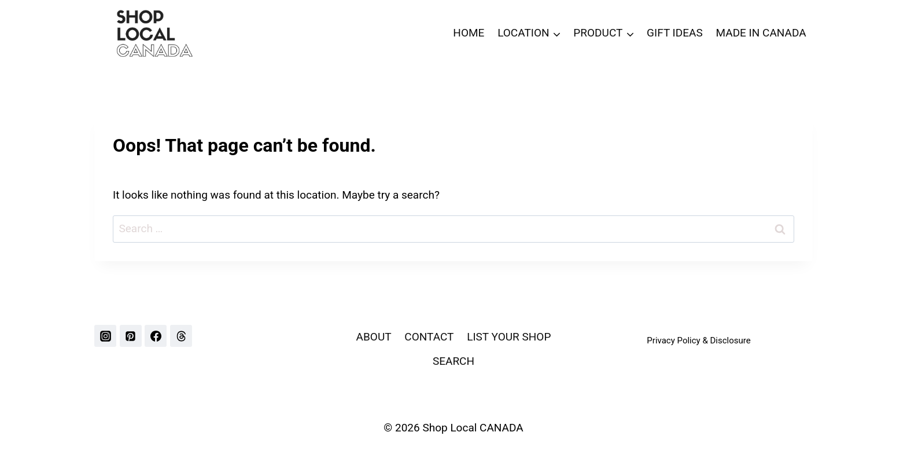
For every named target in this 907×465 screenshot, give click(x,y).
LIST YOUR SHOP (509, 336)
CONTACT (429, 336)
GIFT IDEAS (675, 32)
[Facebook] (156, 336)
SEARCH (453, 361)
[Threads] (181, 336)
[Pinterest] (131, 336)
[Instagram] (105, 336)
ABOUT (374, 336)
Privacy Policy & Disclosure (698, 340)
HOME (468, 32)
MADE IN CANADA (761, 32)
